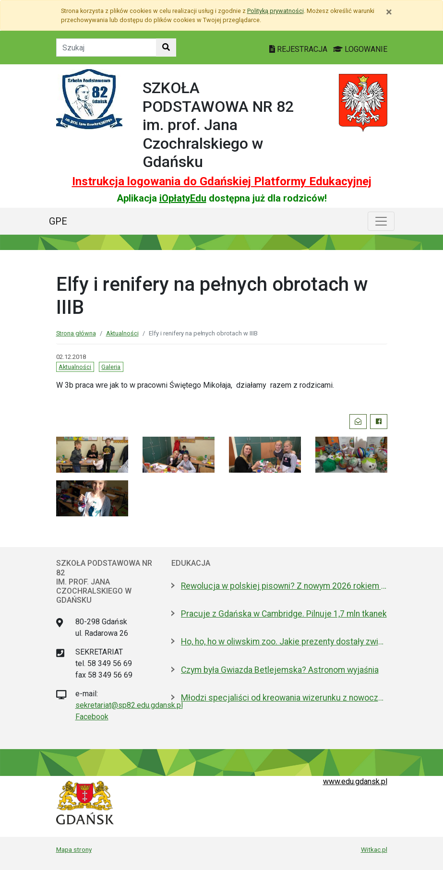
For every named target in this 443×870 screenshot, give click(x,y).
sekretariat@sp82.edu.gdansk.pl (129, 705)
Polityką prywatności (275, 10)
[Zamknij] (389, 12)
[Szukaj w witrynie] (166, 47)
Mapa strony (74, 849)
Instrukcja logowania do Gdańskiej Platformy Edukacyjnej (221, 181)
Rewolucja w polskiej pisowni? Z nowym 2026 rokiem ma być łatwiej (284, 586)
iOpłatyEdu (182, 198)
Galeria (110, 366)
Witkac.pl (374, 849)
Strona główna (76, 333)
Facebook (91, 716)
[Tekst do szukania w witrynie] (106, 47)
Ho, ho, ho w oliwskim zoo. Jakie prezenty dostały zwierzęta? (284, 641)
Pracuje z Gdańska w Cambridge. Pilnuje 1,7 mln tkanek (284, 614)
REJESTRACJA (299, 49)
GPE (58, 221)
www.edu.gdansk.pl (355, 781)
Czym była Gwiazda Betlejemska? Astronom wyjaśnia (280, 670)
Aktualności (122, 333)
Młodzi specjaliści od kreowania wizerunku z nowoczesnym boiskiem (284, 698)
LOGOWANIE (360, 49)
